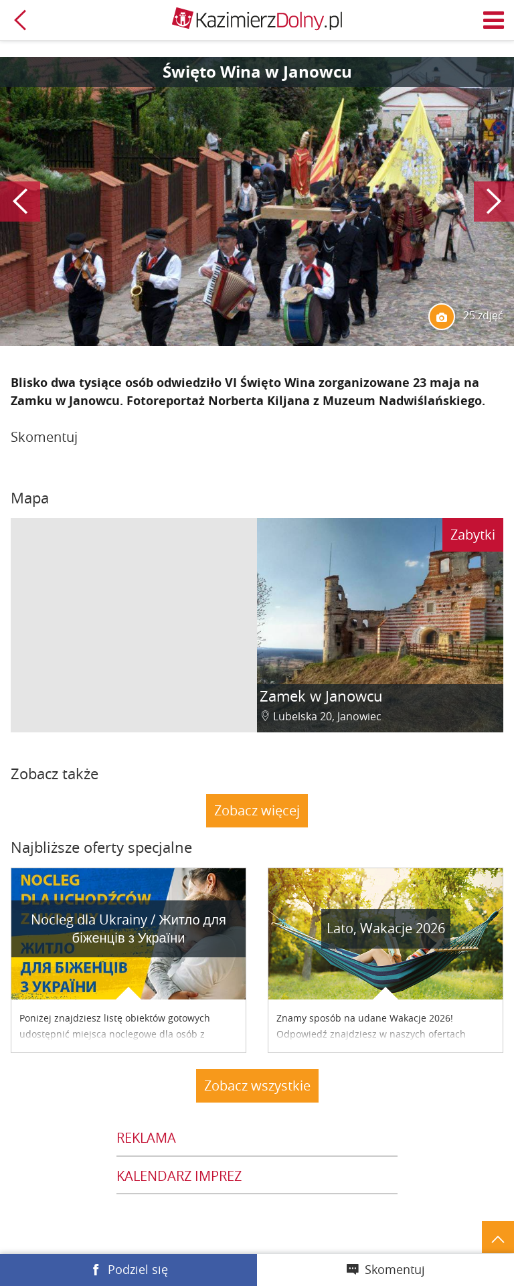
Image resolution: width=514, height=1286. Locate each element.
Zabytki (472, 535)
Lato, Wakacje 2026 (386, 928)
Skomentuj (395, 1269)
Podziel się (138, 1269)
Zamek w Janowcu (321, 696)
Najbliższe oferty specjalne (101, 847)
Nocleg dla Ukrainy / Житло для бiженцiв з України (128, 928)
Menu (494, 20)
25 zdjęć (465, 316)
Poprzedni (20, 201)
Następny (494, 201)
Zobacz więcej (257, 810)
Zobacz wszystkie (257, 1085)
